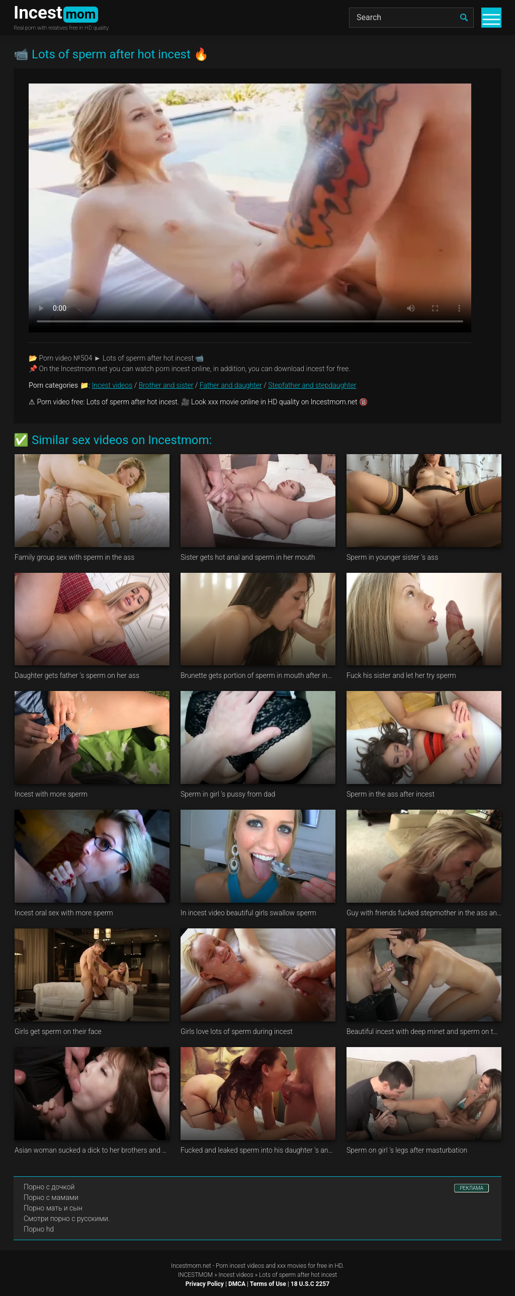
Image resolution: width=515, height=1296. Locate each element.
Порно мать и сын (53, 1208)
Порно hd (39, 1229)
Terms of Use (268, 1283)
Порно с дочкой (49, 1187)
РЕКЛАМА (471, 1188)
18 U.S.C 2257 (310, 1283)
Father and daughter (231, 385)
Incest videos (112, 385)
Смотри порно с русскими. (67, 1219)
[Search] (411, 18)
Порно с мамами (51, 1197)
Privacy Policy (205, 1283)
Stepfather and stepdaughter (312, 385)
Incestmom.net (191, 1265)
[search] (464, 18)
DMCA (236, 1283)
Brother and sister (166, 385)
